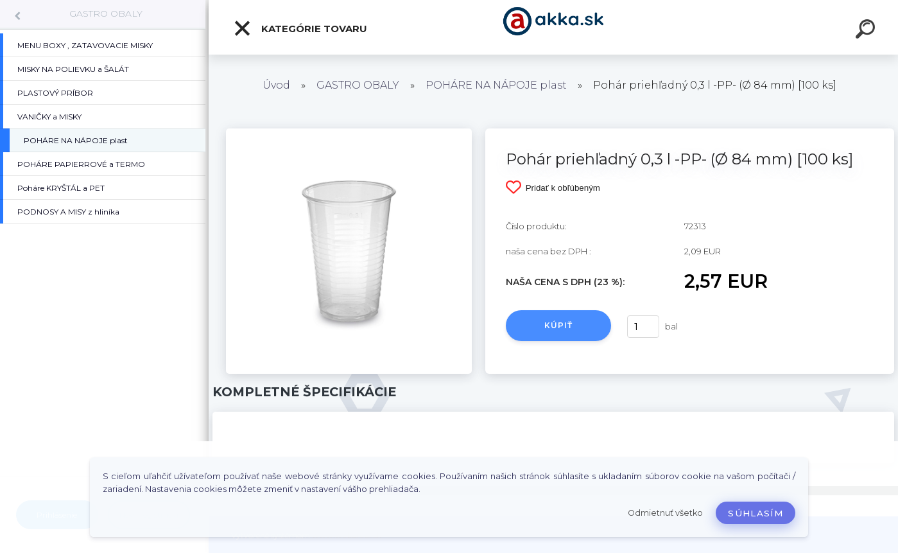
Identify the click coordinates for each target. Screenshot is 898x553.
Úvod (276, 85)
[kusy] (643, 326)
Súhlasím (755, 513)
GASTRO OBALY (105, 13)
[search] (867, 31)
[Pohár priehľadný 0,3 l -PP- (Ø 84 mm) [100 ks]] (348, 133)
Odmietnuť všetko (665, 513)
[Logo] (554, 27)
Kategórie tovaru (300, 28)
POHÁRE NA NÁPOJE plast (496, 85)
